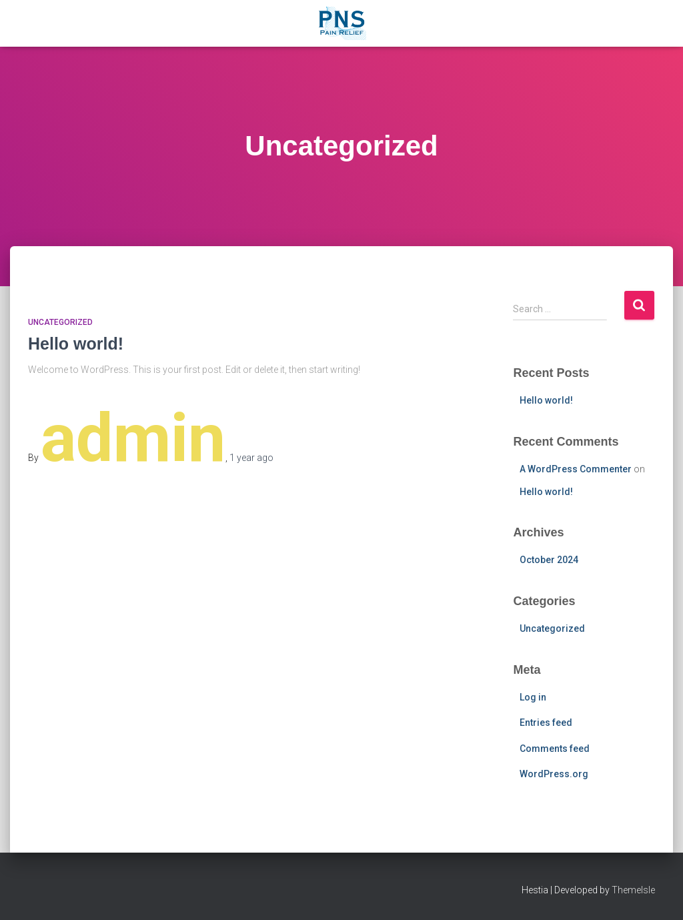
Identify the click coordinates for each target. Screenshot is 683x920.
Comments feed (555, 748)
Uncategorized (60, 322)
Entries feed (546, 722)
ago (251, 457)
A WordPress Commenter (576, 469)
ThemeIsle (633, 890)
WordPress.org (554, 774)
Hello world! (75, 343)
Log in (533, 697)
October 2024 (549, 559)
